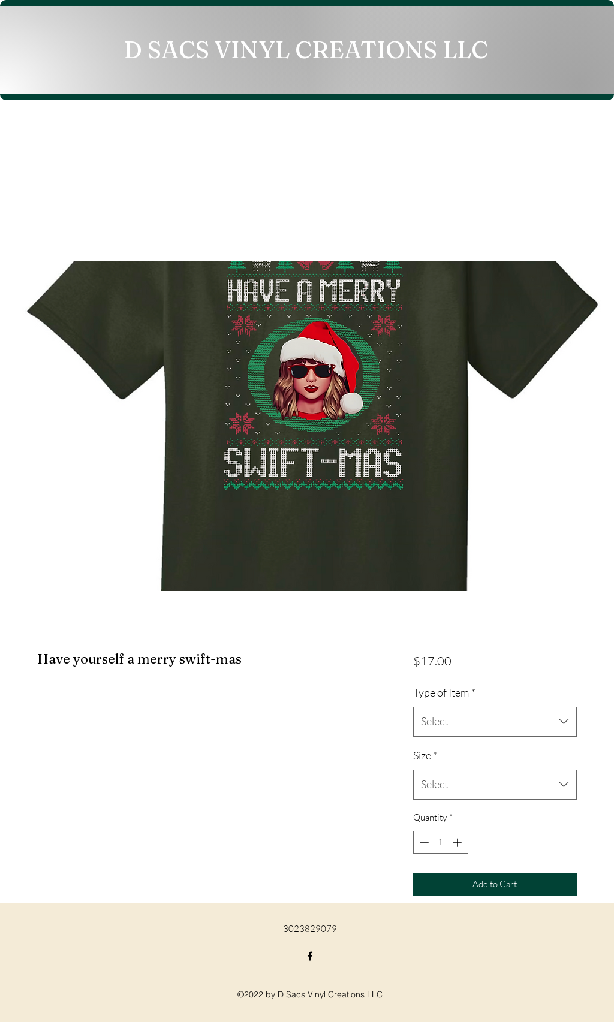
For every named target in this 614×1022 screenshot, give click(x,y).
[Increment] (458, 842)
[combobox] (495, 722)
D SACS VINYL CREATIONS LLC (306, 49)
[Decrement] (423, 842)
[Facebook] (310, 956)
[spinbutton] (440, 842)
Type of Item (444, 692)
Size (425, 755)
